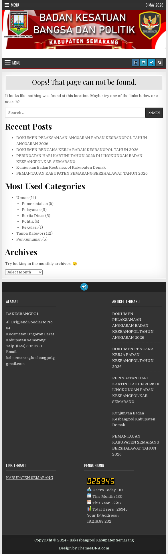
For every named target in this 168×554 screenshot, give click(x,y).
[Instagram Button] (135, 62)
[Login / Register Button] (151, 62)
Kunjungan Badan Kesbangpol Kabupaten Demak (61, 167)
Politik (28, 221)
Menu (15, 5)
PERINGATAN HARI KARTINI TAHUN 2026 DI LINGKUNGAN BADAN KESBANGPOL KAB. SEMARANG (135, 390)
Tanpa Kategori (30, 233)
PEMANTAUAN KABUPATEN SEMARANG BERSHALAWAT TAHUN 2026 (82, 173)
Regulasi (29, 227)
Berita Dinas (33, 215)
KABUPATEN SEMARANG (29, 478)
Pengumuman (28, 239)
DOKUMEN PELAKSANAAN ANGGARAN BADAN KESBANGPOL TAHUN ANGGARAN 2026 (133, 326)
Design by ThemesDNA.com (84, 548)
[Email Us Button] (143, 62)
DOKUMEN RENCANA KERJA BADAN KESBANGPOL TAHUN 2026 (77, 150)
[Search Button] (159, 62)
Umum (22, 198)
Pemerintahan (35, 204)
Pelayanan (31, 210)
